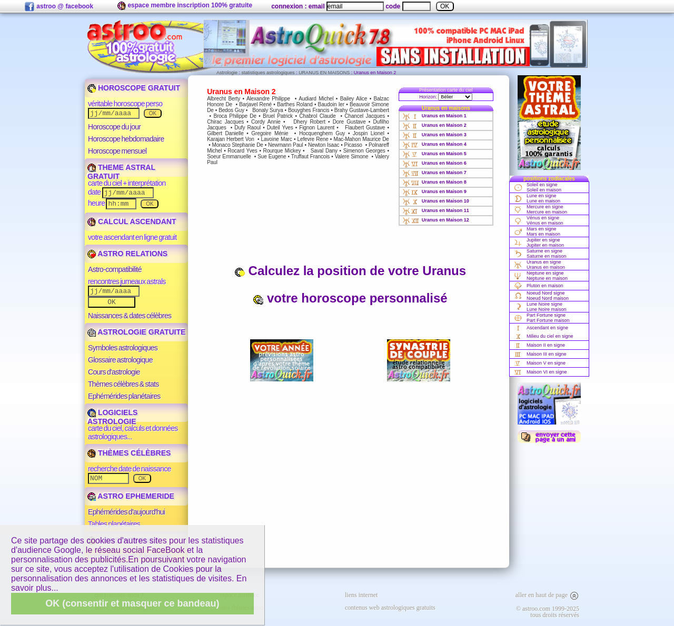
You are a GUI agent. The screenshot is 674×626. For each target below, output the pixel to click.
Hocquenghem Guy (322, 133)
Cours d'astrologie (114, 372)
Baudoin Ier (331, 104)
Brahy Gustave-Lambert (361, 110)
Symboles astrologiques (122, 348)
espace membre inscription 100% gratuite (184, 6)
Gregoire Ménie (269, 133)
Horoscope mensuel (117, 151)
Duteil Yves (280, 127)
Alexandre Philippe (268, 99)
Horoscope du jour (114, 127)
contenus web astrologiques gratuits (390, 607)
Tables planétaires (114, 524)
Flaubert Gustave (365, 127)
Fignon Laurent (316, 127)
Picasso (353, 145)
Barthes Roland (295, 104)
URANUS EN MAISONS (324, 72)
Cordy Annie (266, 122)
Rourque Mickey (282, 151)
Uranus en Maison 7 (434, 172)
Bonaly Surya (267, 110)
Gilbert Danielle (225, 133)
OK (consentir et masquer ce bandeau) (132, 603)
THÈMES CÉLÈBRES (129, 453)
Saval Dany (324, 151)
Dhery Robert (309, 122)
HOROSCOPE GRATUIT (133, 88)
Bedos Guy (231, 110)
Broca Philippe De (234, 116)
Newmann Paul (285, 145)
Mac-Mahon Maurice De (361, 139)
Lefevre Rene (313, 139)
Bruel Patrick (278, 116)
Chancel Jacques (364, 116)
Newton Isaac (323, 145)
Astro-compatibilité (115, 269)
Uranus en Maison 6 (434, 163)
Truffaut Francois (310, 156)
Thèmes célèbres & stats (123, 384)
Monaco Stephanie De (237, 145)
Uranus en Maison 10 (435, 201)
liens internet (361, 595)
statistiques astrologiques (268, 72)
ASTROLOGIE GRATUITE (136, 332)
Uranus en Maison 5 (434, 153)
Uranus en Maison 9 (434, 191)
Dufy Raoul (247, 127)
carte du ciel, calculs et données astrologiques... (133, 432)
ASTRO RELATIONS (127, 253)
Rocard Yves (242, 151)
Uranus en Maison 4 (434, 144)
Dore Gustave (349, 122)
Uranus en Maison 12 (435, 220)
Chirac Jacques (225, 122)
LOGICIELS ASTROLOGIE (112, 417)
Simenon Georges (364, 151)
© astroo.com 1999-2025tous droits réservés (547, 612)
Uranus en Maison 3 (434, 134)
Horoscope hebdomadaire (126, 139)
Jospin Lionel (368, 133)
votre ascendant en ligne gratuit (132, 237)
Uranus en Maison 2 (434, 125)
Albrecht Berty (223, 99)
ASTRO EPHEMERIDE (130, 496)
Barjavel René (255, 104)
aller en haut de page (547, 595)
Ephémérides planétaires (124, 396)
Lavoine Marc (276, 139)
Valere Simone (352, 156)
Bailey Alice (354, 99)
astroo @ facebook (58, 7)
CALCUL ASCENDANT (131, 221)
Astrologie (226, 72)
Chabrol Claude (317, 116)
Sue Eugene (271, 156)
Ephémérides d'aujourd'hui (126, 512)
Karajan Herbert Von (230, 139)
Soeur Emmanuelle (229, 156)
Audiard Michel (316, 99)
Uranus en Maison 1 (434, 115)
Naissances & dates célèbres (129, 315)
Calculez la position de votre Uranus (350, 271)
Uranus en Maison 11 (435, 210)
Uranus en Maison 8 (434, 182)
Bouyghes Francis (308, 110)
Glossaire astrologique (120, 360)
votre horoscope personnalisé (350, 298)
